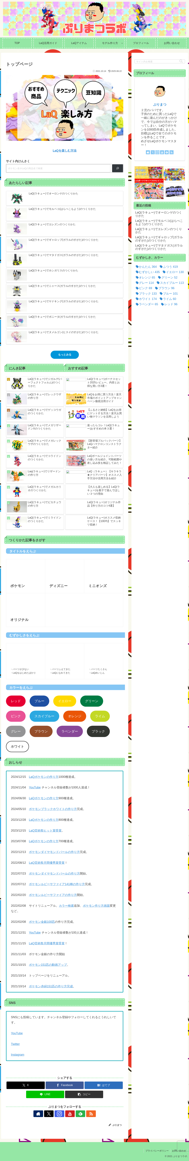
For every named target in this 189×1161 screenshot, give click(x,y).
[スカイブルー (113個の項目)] (169, 282)
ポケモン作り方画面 (96, 905)
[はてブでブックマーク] (104, 1085)
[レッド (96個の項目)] (169, 304)
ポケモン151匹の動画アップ (48, 964)
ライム (100, 716)
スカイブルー (44, 716)
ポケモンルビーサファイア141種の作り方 (57, 884)
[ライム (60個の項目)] (167, 299)
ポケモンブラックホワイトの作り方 (53, 809)
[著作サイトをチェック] (45, 1113)
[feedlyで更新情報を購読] (76, 1113)
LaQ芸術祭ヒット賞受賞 (45, 830)
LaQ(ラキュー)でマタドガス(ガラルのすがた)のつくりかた (159, 247)
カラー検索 (66, 905)
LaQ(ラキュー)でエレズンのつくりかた (158, 230)
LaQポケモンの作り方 (44, 776)
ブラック (98, 731)
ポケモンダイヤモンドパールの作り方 (54, 852)
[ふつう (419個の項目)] (168, 266)
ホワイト (17, 746)
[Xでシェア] (25, 1085)
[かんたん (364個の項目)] (145, 266)
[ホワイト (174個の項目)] (145, 299)
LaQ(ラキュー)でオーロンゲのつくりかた (158, 214)
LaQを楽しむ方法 (65, 150)
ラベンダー (69, 731)
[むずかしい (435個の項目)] (147, 272)
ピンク (16, 716)
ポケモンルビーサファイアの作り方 (53, 895)
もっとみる (64, 354)
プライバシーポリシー (156, 1150)
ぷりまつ (159, 104)
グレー (16, 731)
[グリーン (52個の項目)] (167, 277)
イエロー (64, 701)
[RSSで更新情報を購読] (84, 1113)
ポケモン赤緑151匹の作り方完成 (51, 986)
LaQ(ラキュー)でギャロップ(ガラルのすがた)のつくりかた (159, 239)
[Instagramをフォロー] (61, 1113)
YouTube (35, 787)
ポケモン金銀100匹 (42, 921)
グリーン (91, 701)
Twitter (15, 1044)
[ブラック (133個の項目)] (145, 293)
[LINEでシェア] (45, 1094)
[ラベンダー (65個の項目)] (146, 304)
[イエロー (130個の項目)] (172, 272)
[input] (159, 61)
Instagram (17, 1054)
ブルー (39, 701)
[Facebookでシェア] (65, 1085)
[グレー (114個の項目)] (144, 282)
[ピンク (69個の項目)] (143, 288)
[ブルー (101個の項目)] (168, 293)
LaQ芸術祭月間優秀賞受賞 (47, 862)
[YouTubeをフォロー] (68, 1113)
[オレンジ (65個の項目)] (144, 277)
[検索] (117, 168)
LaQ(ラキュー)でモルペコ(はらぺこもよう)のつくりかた (159, 222)
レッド (16, 701)
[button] (84, 1094)
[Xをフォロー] (53, 1113)
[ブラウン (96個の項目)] (164, 288)
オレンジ (74, 716)
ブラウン (41, 731)
